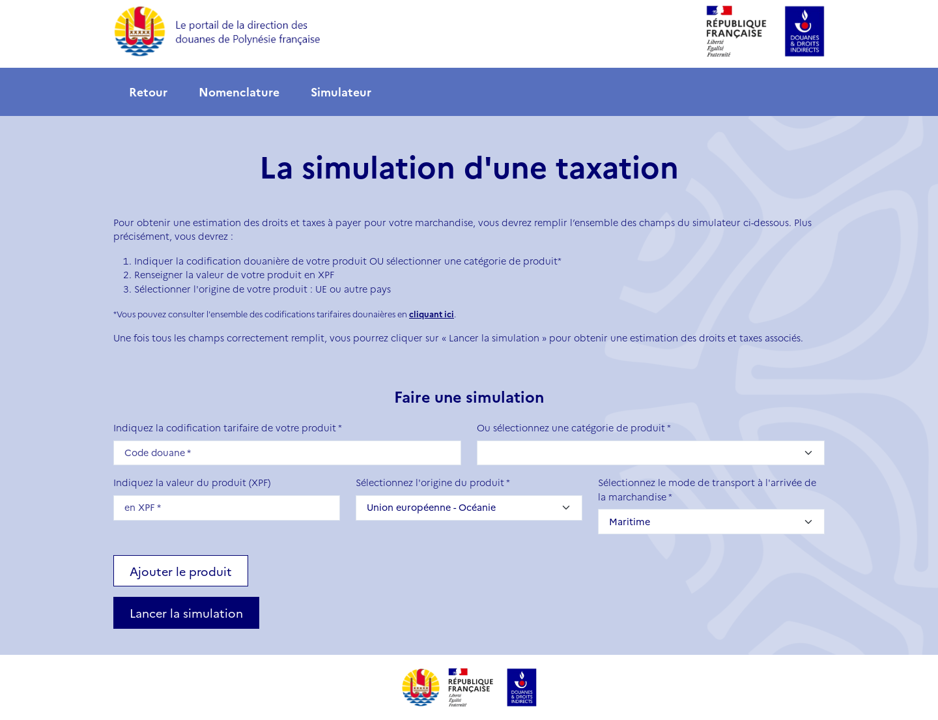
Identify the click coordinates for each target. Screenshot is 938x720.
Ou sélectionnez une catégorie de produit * (574, 427)
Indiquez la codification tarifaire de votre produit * (227, 427)
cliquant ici (431, 313)
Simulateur (341, 91)
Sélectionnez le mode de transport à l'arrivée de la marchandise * (707, 489)
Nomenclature (239, 91)
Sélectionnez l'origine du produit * (433, 482)
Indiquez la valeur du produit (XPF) (191, 482)
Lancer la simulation (186, 613)
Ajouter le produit (181, 571)
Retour (148, 91)
